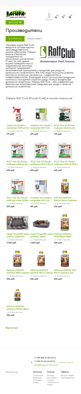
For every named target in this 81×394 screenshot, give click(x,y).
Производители (68, 378)
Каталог (15, 22)
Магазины (37, 378)
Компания (37, 372)
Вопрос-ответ (67, 375)
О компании (38, 375)
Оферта (65, 372)
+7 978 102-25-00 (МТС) (44, 361)
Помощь (50, 372)
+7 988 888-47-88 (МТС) (45, 358)
